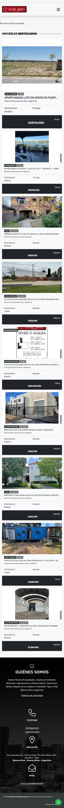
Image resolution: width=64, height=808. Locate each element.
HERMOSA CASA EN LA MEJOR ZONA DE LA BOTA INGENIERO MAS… (32, 234)
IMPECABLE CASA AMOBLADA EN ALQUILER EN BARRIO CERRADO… (32, 495)
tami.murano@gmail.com (32, 783)
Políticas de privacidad (32, 695)
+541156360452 (32, 732)
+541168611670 (32, 728)
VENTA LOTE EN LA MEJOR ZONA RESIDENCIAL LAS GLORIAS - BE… (31, 561)
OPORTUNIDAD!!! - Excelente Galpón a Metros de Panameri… (31, 626)
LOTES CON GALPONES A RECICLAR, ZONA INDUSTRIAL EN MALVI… (31, 365)
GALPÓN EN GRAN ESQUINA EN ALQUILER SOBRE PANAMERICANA (31, 299)
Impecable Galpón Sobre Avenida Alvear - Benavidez (28, 430)
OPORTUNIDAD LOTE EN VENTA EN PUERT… (31, 97)
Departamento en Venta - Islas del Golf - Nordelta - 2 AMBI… (32, 169)
